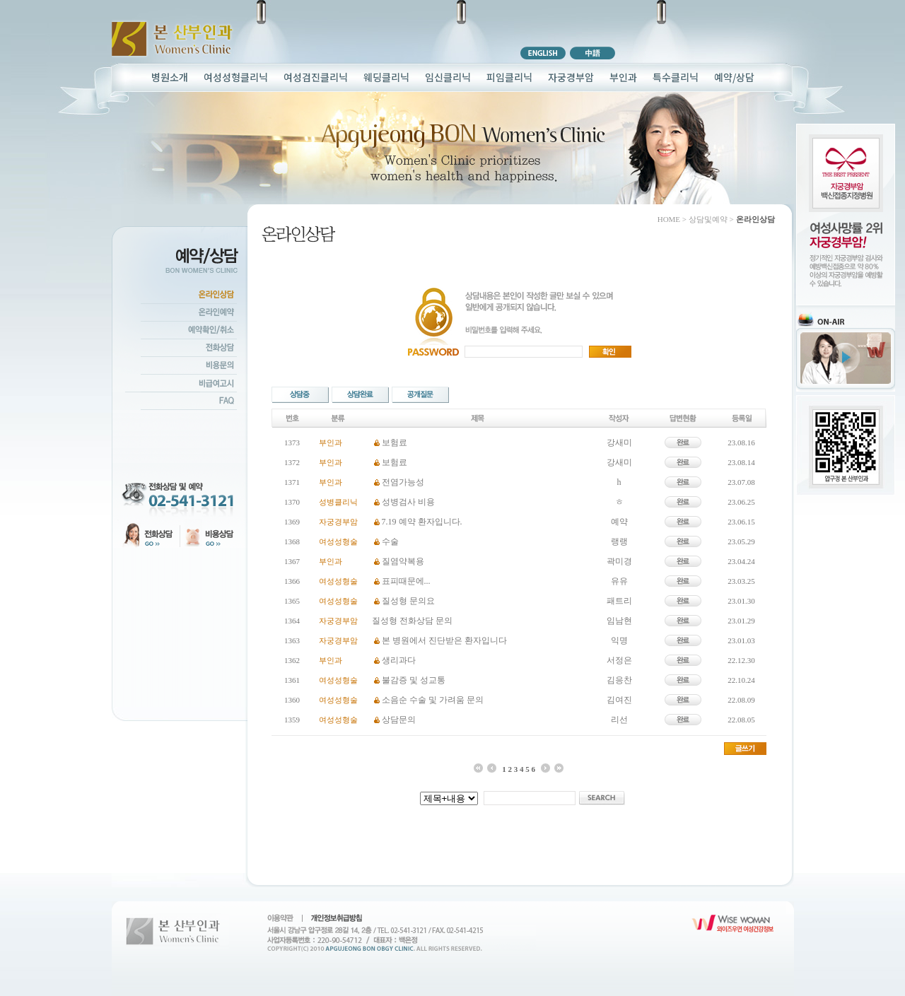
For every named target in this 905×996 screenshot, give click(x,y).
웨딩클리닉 (386, 77)
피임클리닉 (509, 77)
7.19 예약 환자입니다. (422, 522)
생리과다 (399, 660)
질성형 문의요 (408, 601)
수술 (390, 541)
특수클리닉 (676, 77)
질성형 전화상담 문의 (412, 621)
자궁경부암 (571, 77)
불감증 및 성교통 (413, 680)
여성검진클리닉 (316, 77)
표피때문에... (406, 581)
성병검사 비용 (408, 502)
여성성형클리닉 (236, 77)
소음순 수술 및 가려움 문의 (433, 700)
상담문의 (399, 720)
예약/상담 (734, 77)
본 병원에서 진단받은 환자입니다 (444, 640)
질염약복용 (403, 561)
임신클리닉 (448, 77)
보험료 (394, 442)
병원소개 (169, 77)
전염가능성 (403, 482)
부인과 (623, 77)
